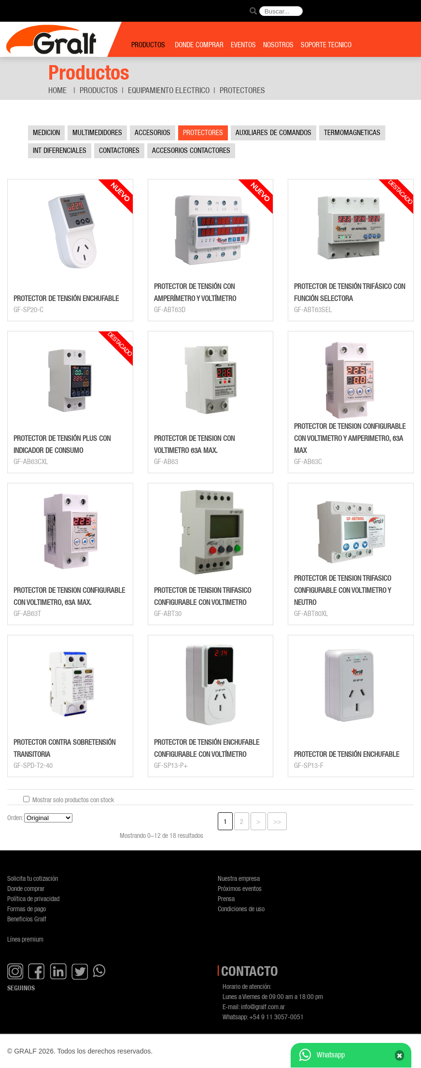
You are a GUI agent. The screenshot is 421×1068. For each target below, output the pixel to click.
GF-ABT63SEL (313, 309)
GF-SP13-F (308, 765)
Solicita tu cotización (32, 878)
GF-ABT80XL (311, 613)
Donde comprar (25, 888)
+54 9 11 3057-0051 (276, 1017)
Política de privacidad (33, 898)
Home (57, 90)
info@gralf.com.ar (263, 1006)
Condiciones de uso (241, 908)
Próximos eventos (240, 888)
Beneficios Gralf (26, 919)
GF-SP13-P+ (171, 765)
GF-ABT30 (168, 613)
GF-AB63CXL (31, 461)
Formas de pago (26, 908)
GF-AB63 (166, 461)
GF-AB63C (308, 461)
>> (277, 821)
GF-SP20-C (28, 309)
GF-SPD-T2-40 (33, 765)
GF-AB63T (27, 613)
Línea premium (25, 939)
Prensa (226, 898)
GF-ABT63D (169, 309)
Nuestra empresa (239, 878)
